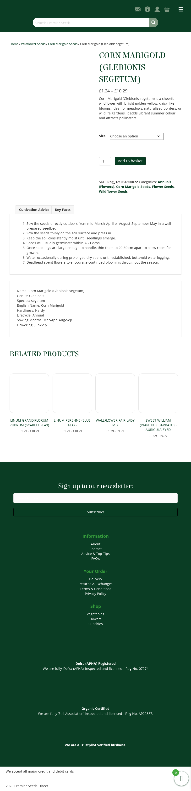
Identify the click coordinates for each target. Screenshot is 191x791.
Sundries (95, 624)
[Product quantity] (105, 161)
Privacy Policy (95, 593)
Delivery (95, 579)
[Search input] (91, 22)
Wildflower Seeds (33, 44)
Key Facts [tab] (63, 209)
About (95, 544)
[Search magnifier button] (153, 22)
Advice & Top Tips (95, 553)
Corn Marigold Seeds (62, 44)
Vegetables (95, 614)
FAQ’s (95, 558)
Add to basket (130, 161)
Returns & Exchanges (96, 584)
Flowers (95, 619)
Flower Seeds (163, 186)
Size (102, 136)
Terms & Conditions (95, 589)
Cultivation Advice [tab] (34, 209)
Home (14, 44)
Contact (95, 549)
